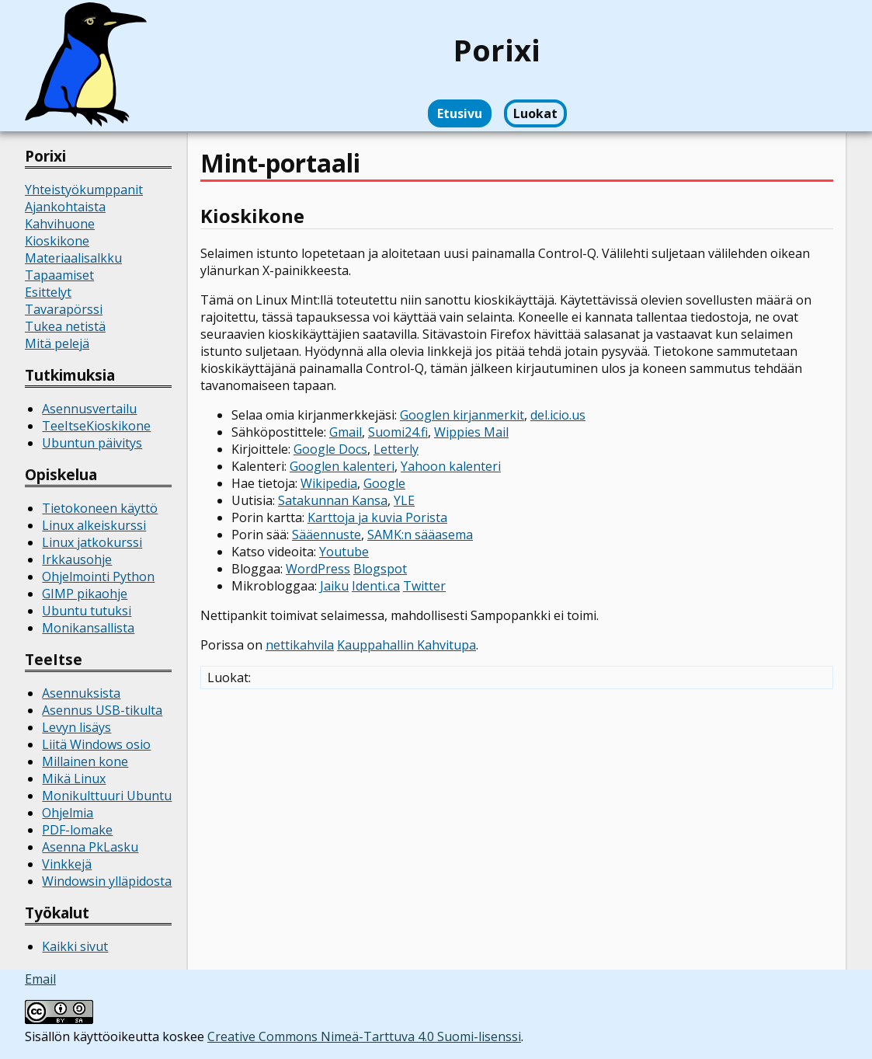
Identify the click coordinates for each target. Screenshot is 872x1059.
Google (384, 483)
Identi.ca (376, 585)
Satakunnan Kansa (332, 500)
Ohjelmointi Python (98, 576)
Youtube (344, 551)
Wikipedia (329, 483)
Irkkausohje (77, 559)
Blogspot (380, 568)
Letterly (396, 449)
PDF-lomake (77, 829)
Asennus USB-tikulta (102, 710)
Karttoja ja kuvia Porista (377, 517)
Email (40, 979)
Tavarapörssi (63, 309)
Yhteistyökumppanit (84, 189)
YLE (404, 500)
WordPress (318, 568)
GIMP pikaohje (84, 593)
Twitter (424, 585)
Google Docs (330, 449)
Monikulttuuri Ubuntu (107, 795)
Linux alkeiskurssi (94, 525)
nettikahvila (300, 644)
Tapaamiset (59, 275)
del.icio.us (557, 414)
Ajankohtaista (65, 206)
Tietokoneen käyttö (100, 508)
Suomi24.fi (398, 432)
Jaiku (334, 585)
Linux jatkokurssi (92, 542)
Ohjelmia (67, 812)
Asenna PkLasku (90, 846)
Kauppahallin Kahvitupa (406, 644)
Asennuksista (81, 693)
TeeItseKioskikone (96, 425)
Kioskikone (57, 240)
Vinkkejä (67, 864)
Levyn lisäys (76, 727)
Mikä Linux (74, 778)
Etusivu (459, 113)
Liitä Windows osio (96, 744)
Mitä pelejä (57, 343)
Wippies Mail (471, 432)
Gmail (345, 432)
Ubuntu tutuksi (86, 610)
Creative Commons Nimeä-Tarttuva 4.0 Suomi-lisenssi (364, 1036)
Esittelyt (48, 292)
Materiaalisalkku (73, 257)
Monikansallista (88, 627)
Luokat (535, 113)
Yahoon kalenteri (451, 466)
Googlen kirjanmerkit (462, 414)
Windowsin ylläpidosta (107, 881)
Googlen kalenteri (342, 466)
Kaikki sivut (75, 946)
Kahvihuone (60, 223)
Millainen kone (85, 761)
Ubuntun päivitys (92, 442)
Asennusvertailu (89, 408)
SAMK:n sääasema (420, 534)
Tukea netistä (65, 326)
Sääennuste (326, 534)
